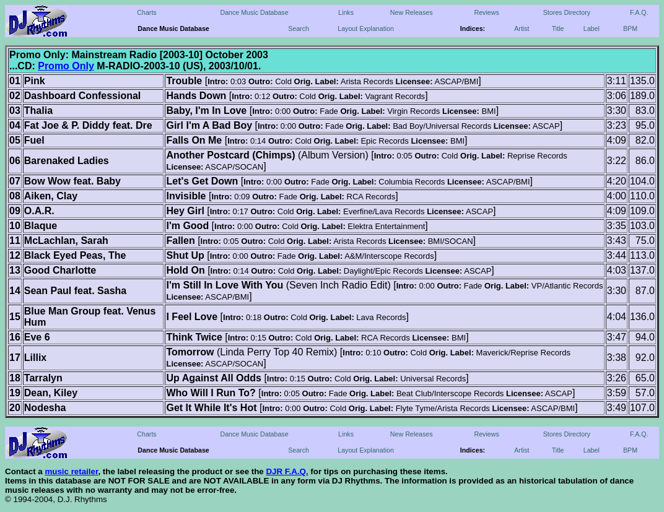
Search (298, 28)
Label (591, 28)
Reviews (486, 12)
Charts (146, 12)
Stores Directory (566, 12)
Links (346, 12)
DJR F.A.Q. (287, 471)
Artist (521, 28)
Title (558, 28)
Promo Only (66, 66)
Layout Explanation (366, 28)
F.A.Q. (639, 12)
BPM (630, 28)
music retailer (71, 471)
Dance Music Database (254, 12)
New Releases (411, 12)
